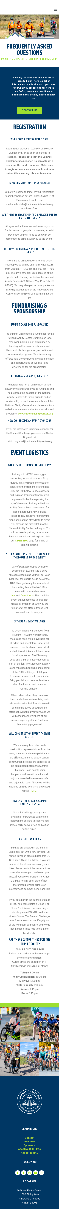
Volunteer (29, 1141)
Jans (12, 595)
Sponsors (29, 1145)
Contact (29, 1137)
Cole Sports (27, 595)
